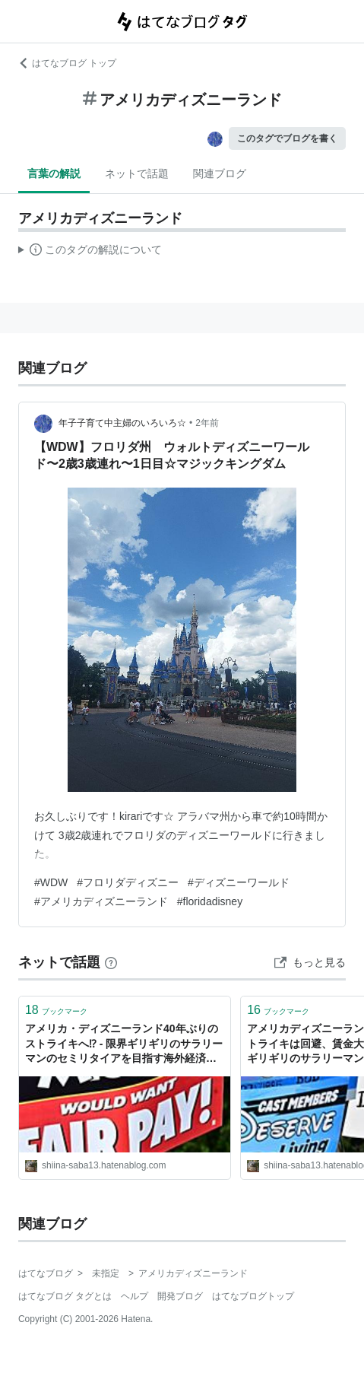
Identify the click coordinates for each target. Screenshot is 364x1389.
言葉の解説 (54, 173)
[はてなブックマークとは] (111, 962)
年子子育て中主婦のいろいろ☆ (122, 423)
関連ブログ (219, 173)
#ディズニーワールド (239, 882)
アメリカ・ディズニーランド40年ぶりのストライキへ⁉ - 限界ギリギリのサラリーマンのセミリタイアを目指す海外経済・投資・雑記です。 (124, 1044)
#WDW (51, 882)
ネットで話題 (137, 173)
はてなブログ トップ (67, 63)
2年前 (207, 423)
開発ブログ (180, 1296)
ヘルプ (134, 1296)
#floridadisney (209, 901)
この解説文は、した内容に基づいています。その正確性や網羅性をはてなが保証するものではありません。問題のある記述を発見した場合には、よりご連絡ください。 (90, 251)
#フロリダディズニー (128, 882)
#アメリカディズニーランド (101, 901)
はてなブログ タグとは (65, 1296)
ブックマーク (56, 1009)
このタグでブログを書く (287, 138)
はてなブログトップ (253, 1296)
